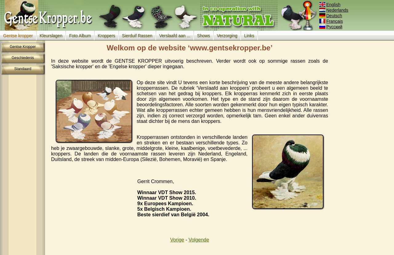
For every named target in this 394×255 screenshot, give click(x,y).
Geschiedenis (23, 58)
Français (331, 21)
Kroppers (106, 35)
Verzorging (227, 35)
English (330, 4)
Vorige (177, 239)
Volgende (198, 239)
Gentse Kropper (23, 47)
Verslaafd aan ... (174, 35)
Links (249, 35)
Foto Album (80, 35)
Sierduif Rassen (137, 35)
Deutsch (331, 15)
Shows (203, 35)
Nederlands (334, 10)
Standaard (22, 69)
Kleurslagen (51, 35)
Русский (331, 26)
